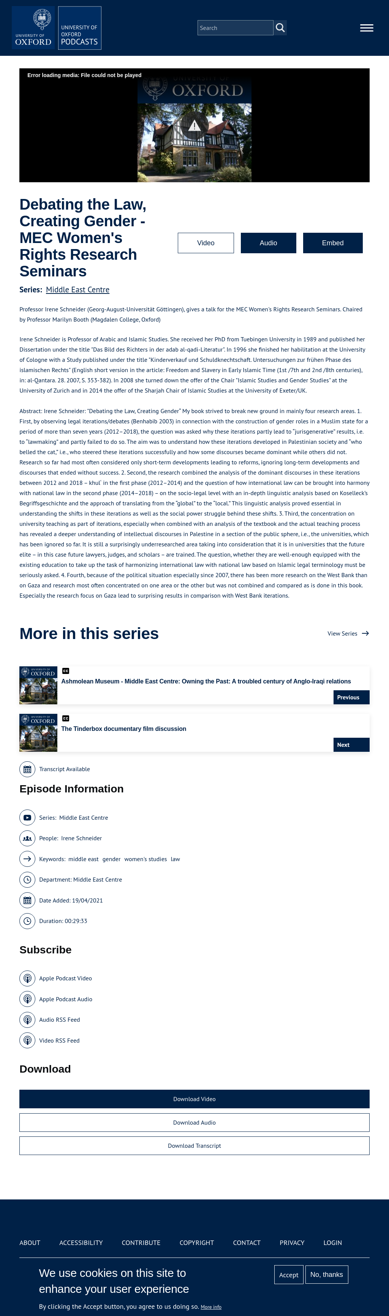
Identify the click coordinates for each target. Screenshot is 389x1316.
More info (211, 1306)
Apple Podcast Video (65, 978)
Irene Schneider (81, 838)
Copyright (197, 1242)
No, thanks (326, 1274)
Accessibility (81, 1242)
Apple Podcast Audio (65, 999)
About (29, 1242)
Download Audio (194, 1122)
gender (112, 859)
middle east (83, 859)
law (175, 859)
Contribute (141, 1242)
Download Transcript (194, 1145)
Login (333, 1242)
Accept (289, 1274)
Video (206, 243)
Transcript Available (64, 769)
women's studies (145, 859)
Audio (268, 243)
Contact (247, 1242)
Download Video (194, 1099)
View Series (342, 633)
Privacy (292, 1242)
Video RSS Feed (59, 1040)
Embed (333, 243)
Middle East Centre (77, 289)
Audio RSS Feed (59, 1019)
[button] (194, 125)
